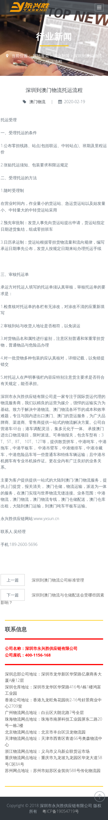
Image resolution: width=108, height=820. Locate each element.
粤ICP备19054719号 (60, 811)
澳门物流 (37, 101)
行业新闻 (61, 55)
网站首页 (41, 55)
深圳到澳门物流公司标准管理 (58, 580)
